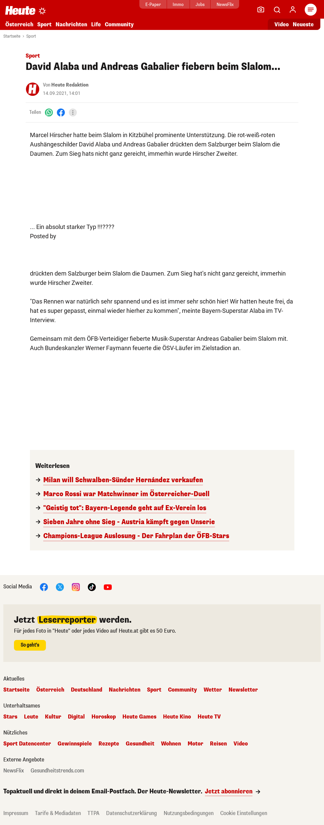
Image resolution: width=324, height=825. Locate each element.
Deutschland (86, 690)
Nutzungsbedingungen (189, 813)
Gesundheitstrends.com (57, 770)
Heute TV (209, 717)
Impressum (15, 813)
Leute (31, 717)
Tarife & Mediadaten (58, 813)
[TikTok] (92, 586)
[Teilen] (73, 112)
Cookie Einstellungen (243, 813)
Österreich (19, 24)
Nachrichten (71, 24)
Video (241, 743)
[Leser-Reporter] (261, 10)
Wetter (213, 690)
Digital (76, 717)
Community (119, 24)
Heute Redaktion (69, 85)
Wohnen (171, 743)
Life (96, 24)
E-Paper (140, 4)
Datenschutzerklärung (131, 813)
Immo (165, 4)
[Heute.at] (20, 10)
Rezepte (108, 743)
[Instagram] (76, 586)
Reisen (218, 743)
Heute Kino (177, 717)
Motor (195, 743)
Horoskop (103, 717)
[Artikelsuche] (277, 10)
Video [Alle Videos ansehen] (281, 24)
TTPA (93, 813)
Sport (44, 24)
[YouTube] (108, 586)
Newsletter (243, 690)
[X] (60, 586)
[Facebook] (61, 112)
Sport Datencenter (27, 743)
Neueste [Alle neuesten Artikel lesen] (303, 24)
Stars (10, 717)
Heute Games (139, 717)
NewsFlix (212, 4)
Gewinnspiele (75, 743)
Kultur (53, 717)
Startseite (11, 36)
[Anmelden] (293, 10)
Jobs (187, 4)
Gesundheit (140, 743)
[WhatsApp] (49, 112)
